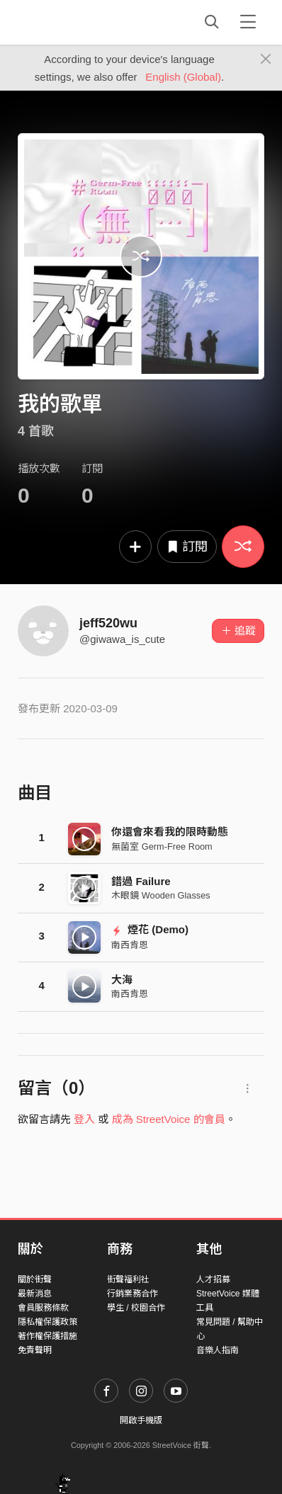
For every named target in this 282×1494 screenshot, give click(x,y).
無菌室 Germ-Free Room (161, 846)
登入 (84, 1119)
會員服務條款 (43, 1308)
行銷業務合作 (132, 1294)
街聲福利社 (128, 1279)
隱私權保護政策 (47, 1322)
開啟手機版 (141, 1420)
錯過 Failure (140, 881)
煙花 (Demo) (149, 929)
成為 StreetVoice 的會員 (168, 1119)
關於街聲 (35, 1279)
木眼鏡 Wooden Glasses (160, 895)
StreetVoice (76, 22)
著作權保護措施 (47, 1336)
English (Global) (183, 77)
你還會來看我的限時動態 (169, 832)
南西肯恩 (129, 945)
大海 (121, 980)
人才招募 (213, 1279)
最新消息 (35, 1294)
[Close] (266, 59)
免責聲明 (35, 1350)
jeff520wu (108, 623)
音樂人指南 (217, 1350)
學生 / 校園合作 (136, 1308)
